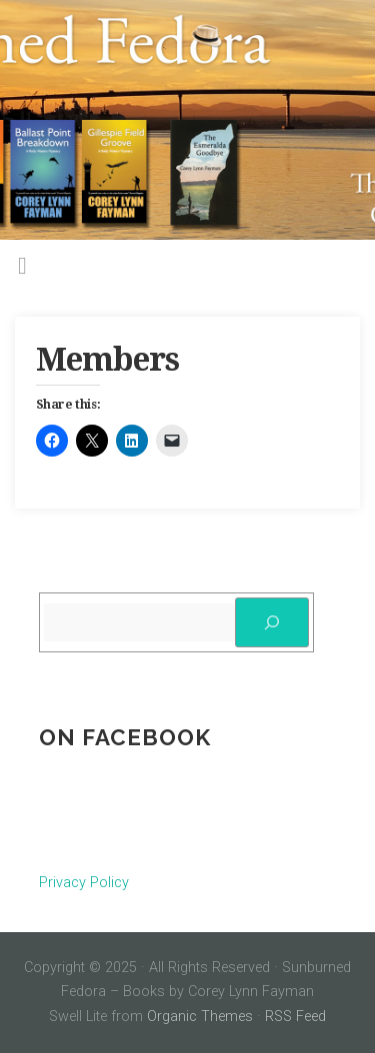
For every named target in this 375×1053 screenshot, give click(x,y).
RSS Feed (295, 1016)
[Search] (272, 622)
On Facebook (125, 737)
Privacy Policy (84, 882)
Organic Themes (200, 1016)
